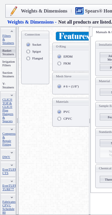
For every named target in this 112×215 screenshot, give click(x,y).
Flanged (37, 58)
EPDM (68, 56)
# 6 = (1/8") (71, 86)
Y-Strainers (8, 85)
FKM (66, 63)
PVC (66, 111)
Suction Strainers (8, 74)
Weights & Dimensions (44, 10)
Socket (36, 44)
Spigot (36, 51)
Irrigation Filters (8, 63)
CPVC (67, 118)
